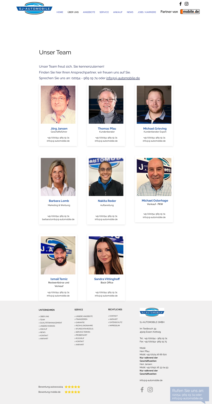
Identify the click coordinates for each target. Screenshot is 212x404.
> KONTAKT (43, 336)
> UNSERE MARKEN (47, 326)
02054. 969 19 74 (183, 395)
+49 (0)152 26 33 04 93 (157, 367)
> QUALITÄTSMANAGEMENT (50, 323)
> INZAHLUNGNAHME (83, 326)
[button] (104, 12)
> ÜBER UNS (44, 316)
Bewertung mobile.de (49, 392)
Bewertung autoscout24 (50, 386)
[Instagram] (186, 3)
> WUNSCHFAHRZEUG (83, 329)
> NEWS (42, 332)
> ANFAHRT (43, 339)
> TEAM (42, 320)
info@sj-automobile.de (123, 78)
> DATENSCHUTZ (115, 322)
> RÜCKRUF (79, 338)
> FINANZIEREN (80, 319)
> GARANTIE (79, 322)
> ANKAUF (43, 329)
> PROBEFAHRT (80, 335)
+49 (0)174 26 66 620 (156, 354)
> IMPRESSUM (114, 326)
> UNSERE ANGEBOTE (83, 316)
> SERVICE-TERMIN (82, 332)
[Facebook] (180, 3)
